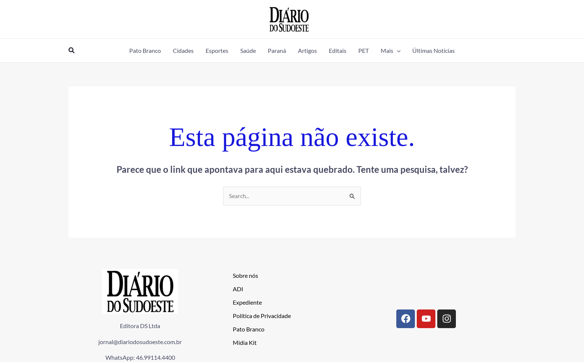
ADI (238, 289)
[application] (397, 50)
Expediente (247, 302)
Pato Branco (248, 329)
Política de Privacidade (262, 316)
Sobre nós (245, 275)
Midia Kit (245, 342)
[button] (72, 50)
